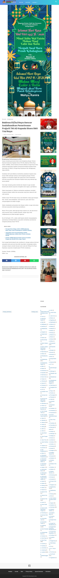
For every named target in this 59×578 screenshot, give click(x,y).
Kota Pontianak (45, 529)
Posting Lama (35, 311)
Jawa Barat (44, 432)
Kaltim (43, 487)
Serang (51, 477)
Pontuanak (52, 412)
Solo (51, 495)
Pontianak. (52, 408)
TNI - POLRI (53, 548)
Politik (21, 2)
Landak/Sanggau (44, 555)
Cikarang (44, 381)
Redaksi (10, 571)
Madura (51, 318)
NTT (51, 364)
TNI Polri (27, 2)
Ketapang (44, 525)
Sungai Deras (53, 519)
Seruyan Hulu (53, 481)
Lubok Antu (52, 315)
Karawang (44, 512)
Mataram (52, 334)
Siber (22, 571)
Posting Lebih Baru (7, 311)
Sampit (51, 448)
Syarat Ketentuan (39, 571)
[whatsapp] (34, 260)
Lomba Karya (53, 312)
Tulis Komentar (18, 134)
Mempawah (52, 343)
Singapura (52, 484)
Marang (51, 332)
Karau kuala (44, 504)
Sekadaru (52, 458)
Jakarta (43, 422)
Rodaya (52, 431)
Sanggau (52, 450)
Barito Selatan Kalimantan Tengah (44, 348)
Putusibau (52, 423)
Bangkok (43, 332)
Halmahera (44, 403)
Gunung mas (44, 395)
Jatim (43, 428)
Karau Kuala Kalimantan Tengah (43, 509)
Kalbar (34, 2)
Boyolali (43, 372)
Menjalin (52, 350)
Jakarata (43, 420)
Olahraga (52, 371)
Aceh (43, 316)
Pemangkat (52, 395)
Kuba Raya (44, 538)
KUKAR (43, 543)
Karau (43, 502)
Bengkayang (44, 359)
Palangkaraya (53, 376)
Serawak (52, 479)
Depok (43, 387)
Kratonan (44, 536)
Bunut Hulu (44, 376)
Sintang (51, 493)
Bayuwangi (44, 351)
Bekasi (43, 353)
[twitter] (15, 260)
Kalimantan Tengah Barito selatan (43, 478)
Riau (51, 429)
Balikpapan (44, 324)
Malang (51, 326)
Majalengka (52, 322)
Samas (51, 437)
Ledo (51, 310)
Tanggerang (52, 540)
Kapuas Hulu (44, 498)
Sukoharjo (52, 507)
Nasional (52, 362)
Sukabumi (52, 505)
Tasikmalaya (53, 543)
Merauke (52, 354)
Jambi (43, 424)
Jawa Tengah (44, 436)
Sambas (52, 442)
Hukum (43, 405)
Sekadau (52, 460)
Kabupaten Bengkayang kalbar (43, 460)
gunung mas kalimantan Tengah (43, 400)
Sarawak (52, 456)
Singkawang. (53, 490)
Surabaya (52, 535)
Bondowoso (44, 370)
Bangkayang (44, 328)
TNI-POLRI (52, 554)
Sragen (51, 503)
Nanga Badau (53, 358)
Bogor (43, 368)
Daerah (43, 383)
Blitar (43, 366)
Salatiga (52, 435)
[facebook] (6, 260)
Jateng (43, 426)
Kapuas (43, 489)
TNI (51, 546)
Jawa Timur (44, 439)
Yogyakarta (52, 557)
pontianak (52, 401)
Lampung (44, 550)
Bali (42, 322)
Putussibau (52, 425)
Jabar (43, 418)
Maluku (51, 330)
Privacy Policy (29, 571)
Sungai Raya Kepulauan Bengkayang (52, 528)
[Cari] (56, 2)
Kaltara (43, 483)
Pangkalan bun (53, 387)
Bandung (44, 326)
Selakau (52, 469)
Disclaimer (48, 571)
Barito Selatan (45, 343)
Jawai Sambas (45, 442)
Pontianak (52, 404)
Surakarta (52, 537)
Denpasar (44, 385)
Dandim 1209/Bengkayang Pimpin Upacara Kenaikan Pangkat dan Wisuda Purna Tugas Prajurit (18, 238)
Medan (51, 336)
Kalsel (43, 481)
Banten (43, 337)
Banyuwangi (44, 339)
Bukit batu (44, 374)
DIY (42, 389)
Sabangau (52, 433)
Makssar (52, 324)
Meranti (51, 352)
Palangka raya (53, 373)
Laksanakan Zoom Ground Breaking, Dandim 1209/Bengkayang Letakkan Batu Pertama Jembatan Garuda (18, 234)
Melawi (51, 339)
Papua (51, 390)
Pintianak (52, 397)
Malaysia (52, 328)
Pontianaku (52, 410)
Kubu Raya (44, 540)
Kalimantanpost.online (32, 576)
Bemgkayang (44, 355)
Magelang (52, 320)
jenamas (43, 447)
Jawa (43, 430)
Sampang (52, 446)
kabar (43, 453)
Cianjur (43, 379)
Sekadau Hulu (53, 463)
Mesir (51, 356)
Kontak (16, 571)
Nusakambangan (53, 367)
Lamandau (44, 547)
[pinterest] (25, 260)
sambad (52, 439)
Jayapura (44, 445)
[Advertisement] (48, 291)
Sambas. (52, 444)
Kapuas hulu (44, 495)
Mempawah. (52, 346)
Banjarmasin (44, 334)
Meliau (51, 341)
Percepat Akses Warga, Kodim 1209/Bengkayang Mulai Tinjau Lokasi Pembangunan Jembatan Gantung (19, 230)
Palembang (52, 385)
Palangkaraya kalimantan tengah (52, 382)
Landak (43, 552)
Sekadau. (52, 467)
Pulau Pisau (52, 419)
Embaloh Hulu (45, 391)
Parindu (52, 393)
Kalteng (43, 485)
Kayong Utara (45, 515)
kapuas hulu (44, 491)
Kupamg (43, 545)
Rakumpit (52, 427)
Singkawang (52, 486)
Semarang (52, 475)
